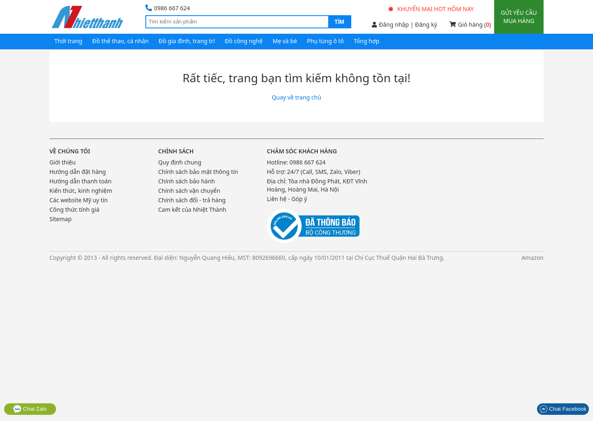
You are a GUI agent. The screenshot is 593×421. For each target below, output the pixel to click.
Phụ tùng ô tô (325, 41)
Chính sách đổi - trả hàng (192, 200)
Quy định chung (179, 162)
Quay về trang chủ (296, 97)
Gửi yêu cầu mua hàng (519, 17)
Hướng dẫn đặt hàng (77, 172)
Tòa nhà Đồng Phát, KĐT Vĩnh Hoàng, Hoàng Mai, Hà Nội (317, 185)
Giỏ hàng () (470, 24)
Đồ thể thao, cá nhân (120, 41)
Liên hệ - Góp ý (287, 199)
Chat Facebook (562, 409)
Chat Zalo (30, 409)
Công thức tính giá (74, 209)
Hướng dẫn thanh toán (80, 181)
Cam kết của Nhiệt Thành (192, 209)
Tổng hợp (366, 41)
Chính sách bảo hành (186, 181)
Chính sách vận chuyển (189, 190)
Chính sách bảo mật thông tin (198, 172)
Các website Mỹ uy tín (78, 200)
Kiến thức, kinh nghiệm (80, 190)
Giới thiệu (62, 162)
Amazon (532, 257)
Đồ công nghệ (244, 41)
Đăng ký (426, 24)
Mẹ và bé (285, 41)
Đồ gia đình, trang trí (187, 41)
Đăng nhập (390, 24)
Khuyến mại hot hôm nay (431, 9)
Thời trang (68, 41)
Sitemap (60, 219)
